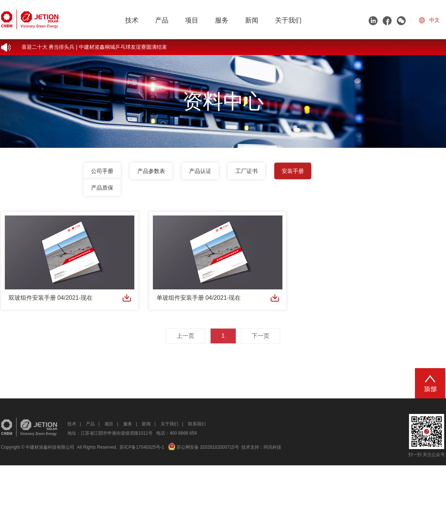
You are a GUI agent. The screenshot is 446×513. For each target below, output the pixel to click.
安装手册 (293, 171)
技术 (131, 20)
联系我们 (197, 424)
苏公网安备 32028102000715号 (203, 447)
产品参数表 (151, 171)
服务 (221, 20)
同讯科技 (272, 447)
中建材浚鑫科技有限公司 (50, 447)
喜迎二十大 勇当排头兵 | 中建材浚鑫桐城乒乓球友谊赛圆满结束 (94, 47)
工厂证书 (246, 171)
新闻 (251, 20)
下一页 (260, 336)
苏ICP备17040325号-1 (142, 447)
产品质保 (102, 187)
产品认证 (200, 171)
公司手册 (102, 171)
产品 (161, 20)
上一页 (185, 336)
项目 (191, 20)
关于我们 (288, 20)
